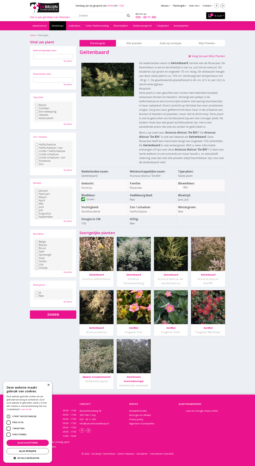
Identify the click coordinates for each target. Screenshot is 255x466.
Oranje (41, 268)
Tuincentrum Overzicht (162, 453)
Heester (42, 115)
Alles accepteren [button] (28, 442)
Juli (39, 210)
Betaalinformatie (138, 410)
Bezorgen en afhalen (140, 415)
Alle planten (134, 43)
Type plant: (38, 97)
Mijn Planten (207, 43)
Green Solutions (126, 453)
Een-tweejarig (46, 111)
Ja (38, 292)
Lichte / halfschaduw (50, 151)
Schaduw (43, 161)
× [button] (48, 385)
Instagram (222, 5)
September (44, 217)
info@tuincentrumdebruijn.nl (94, 423)
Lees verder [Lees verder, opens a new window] (26, 409)
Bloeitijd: (37, 183)
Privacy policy (136, 419)
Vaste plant (44, 118)
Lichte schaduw (47, 154)
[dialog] (27, 422)
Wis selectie (68, 61)
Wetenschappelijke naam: (45, 50)
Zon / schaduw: (40, 136)
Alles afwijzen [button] (27, 451)
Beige (41, 242)
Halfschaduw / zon (49, 148)
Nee (40, 296)
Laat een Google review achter (202, 410)
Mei (40, 204)
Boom (41, 105)
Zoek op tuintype (170, 43)
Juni (40, 207)
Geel (40, 251)
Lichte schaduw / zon (50, 157)
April (40, 200)
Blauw (41, 245)
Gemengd (43, 255)
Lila (39, 264)
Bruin (41, 248)
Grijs (40, 258)
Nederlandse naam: (42, 74)
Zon (40, 164)
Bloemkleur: (38, 234)
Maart (41, 197)
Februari (43, 194)
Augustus (43, 213)
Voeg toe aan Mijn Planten (208, 56)
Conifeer (42, 108)
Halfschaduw (46, 144)
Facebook (216, 5)
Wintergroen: (39, 285)
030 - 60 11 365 (146, 17)
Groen (41, 261)
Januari (42, 190)
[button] (28, 457)
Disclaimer (142, 453)
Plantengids (97, 43)
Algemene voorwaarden (141, 423)
